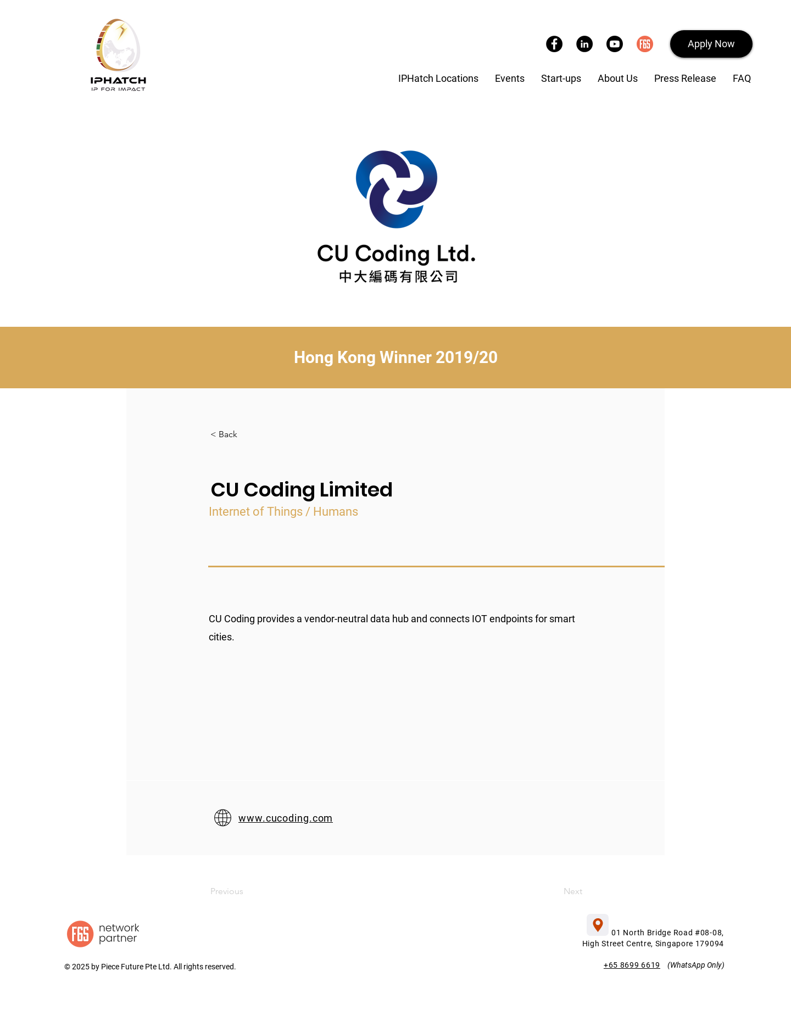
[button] (711, 44)
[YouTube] (614, 44)
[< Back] (246, 435)
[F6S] (645, 44)
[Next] (545, 891)
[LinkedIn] (584, 44)
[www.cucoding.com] (370, 818)
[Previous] (254, 891)
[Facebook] (554, 44)
